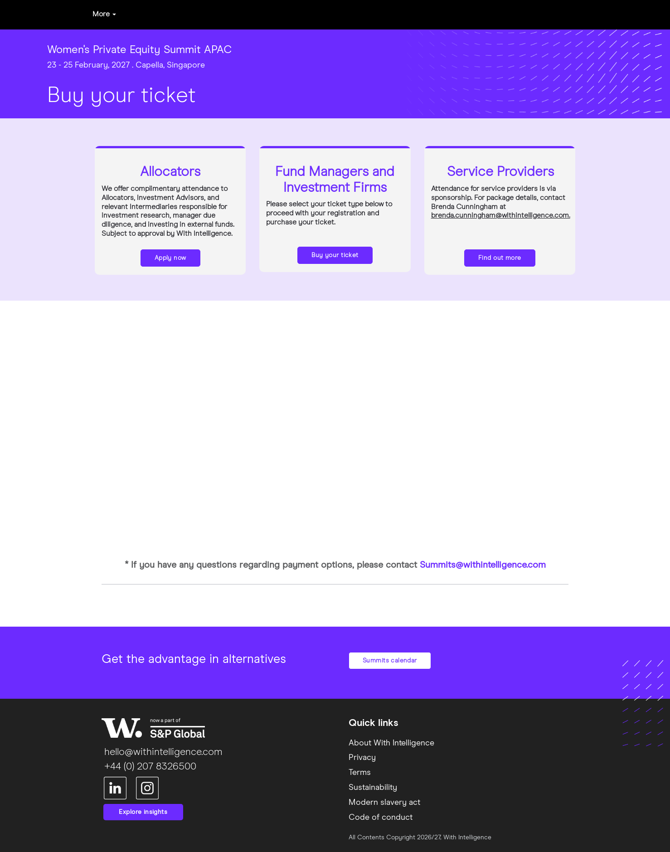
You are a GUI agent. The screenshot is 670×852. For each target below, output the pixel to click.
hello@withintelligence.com (162, 752)
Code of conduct (381, 817)
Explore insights (143, 812)
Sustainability (373, 788)
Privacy (362, 758)
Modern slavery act (384, 802)
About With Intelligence (391, 743)
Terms (360, 773)
